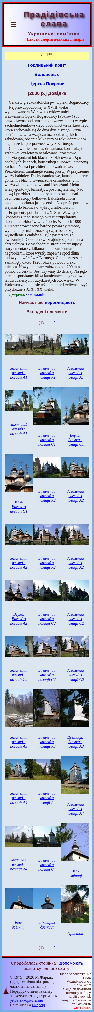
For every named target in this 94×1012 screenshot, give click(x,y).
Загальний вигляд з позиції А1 (18, 373)
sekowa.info (35, 294)
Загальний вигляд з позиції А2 (47, 495)
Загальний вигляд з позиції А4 (18, 798)
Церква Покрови (47, 83)
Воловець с (47, 74)
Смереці (38, 1005)
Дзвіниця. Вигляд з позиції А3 (75, 741)
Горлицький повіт (47, 65)
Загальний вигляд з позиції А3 (18, 741)
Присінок (75, 933)
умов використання (26, 1000)
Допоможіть (71, 963)
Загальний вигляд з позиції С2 (47, 618)
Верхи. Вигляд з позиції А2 (18, 618)
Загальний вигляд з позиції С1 (47, 439)
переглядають (60, 302)
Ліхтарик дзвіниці (47, 924)
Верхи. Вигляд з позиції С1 (75, 439)
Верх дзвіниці (75, 873)
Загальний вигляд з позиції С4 (47, 864)
